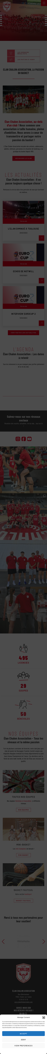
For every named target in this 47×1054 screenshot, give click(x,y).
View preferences (23, 1046)
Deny (23, 1040)
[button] (44, 1017)
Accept (23, 1034)
